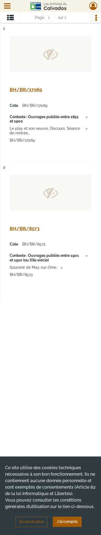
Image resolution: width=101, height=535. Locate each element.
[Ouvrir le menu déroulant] (7, 6)
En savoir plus (31, 521)
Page (39, 17)
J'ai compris (67, 521)
